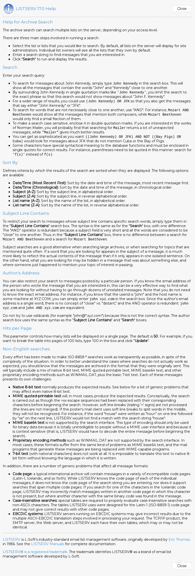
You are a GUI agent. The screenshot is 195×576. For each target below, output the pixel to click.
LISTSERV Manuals (47, 547)
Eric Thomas (179, 543)
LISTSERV (11, 543)
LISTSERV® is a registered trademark (35, 555)
